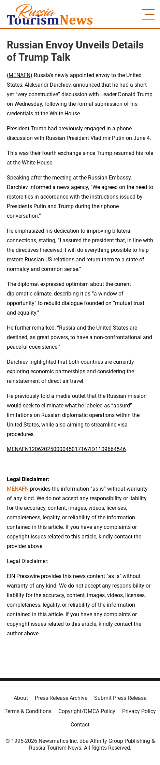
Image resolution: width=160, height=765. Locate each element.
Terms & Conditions (28, 711)
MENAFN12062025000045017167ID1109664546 (66, 449)
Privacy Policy (139, 711)
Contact (80, 724)
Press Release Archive (61, 698)
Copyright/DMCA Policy (86, 711)
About (21, 698)
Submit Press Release (120, 698)
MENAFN (19, 75)
